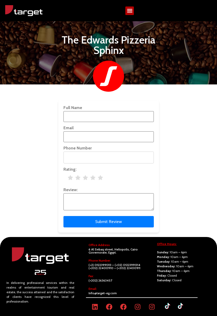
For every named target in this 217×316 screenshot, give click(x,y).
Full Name (72, 108)
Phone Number (77, 148)
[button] (129, 10)
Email (68, 128)
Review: (70, 190)
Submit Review (108, 221)
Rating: (70, 169)
